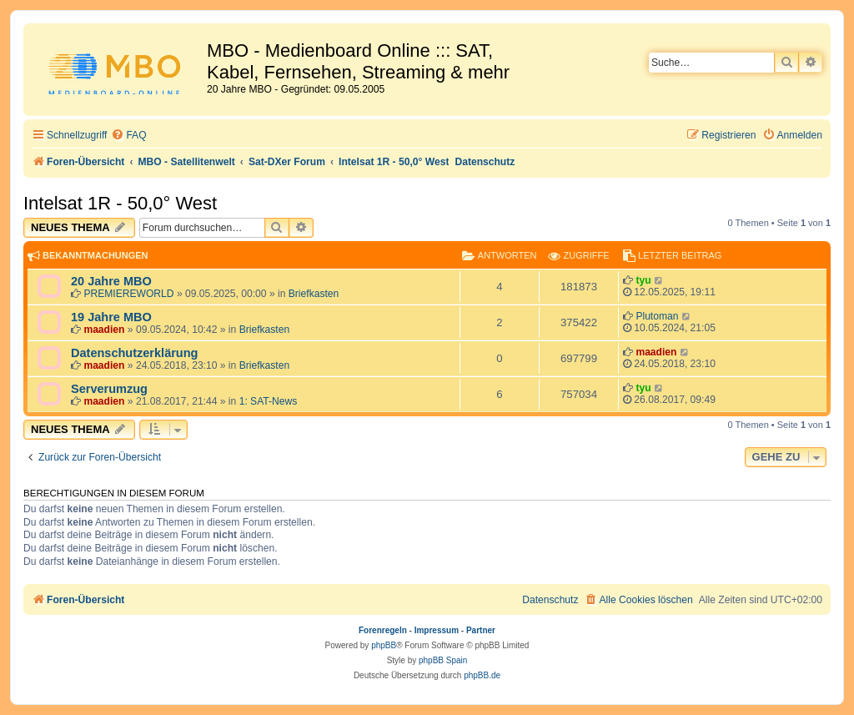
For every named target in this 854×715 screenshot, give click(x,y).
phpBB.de (482, 675)
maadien (103, 329)
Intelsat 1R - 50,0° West (120, 203)
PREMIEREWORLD (128, 294)
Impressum (436, 630)
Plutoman (656, 316)
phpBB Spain (443, 660)
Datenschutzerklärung (134, 353)
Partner (480, 630)
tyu (643, 280)
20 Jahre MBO (111, 281)
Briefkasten (314, 294)
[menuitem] (128, 135)
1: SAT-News (268, 401)
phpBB (383, 645)
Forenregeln (383, 630)
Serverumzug (109, 388)
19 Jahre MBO (111, 317)
